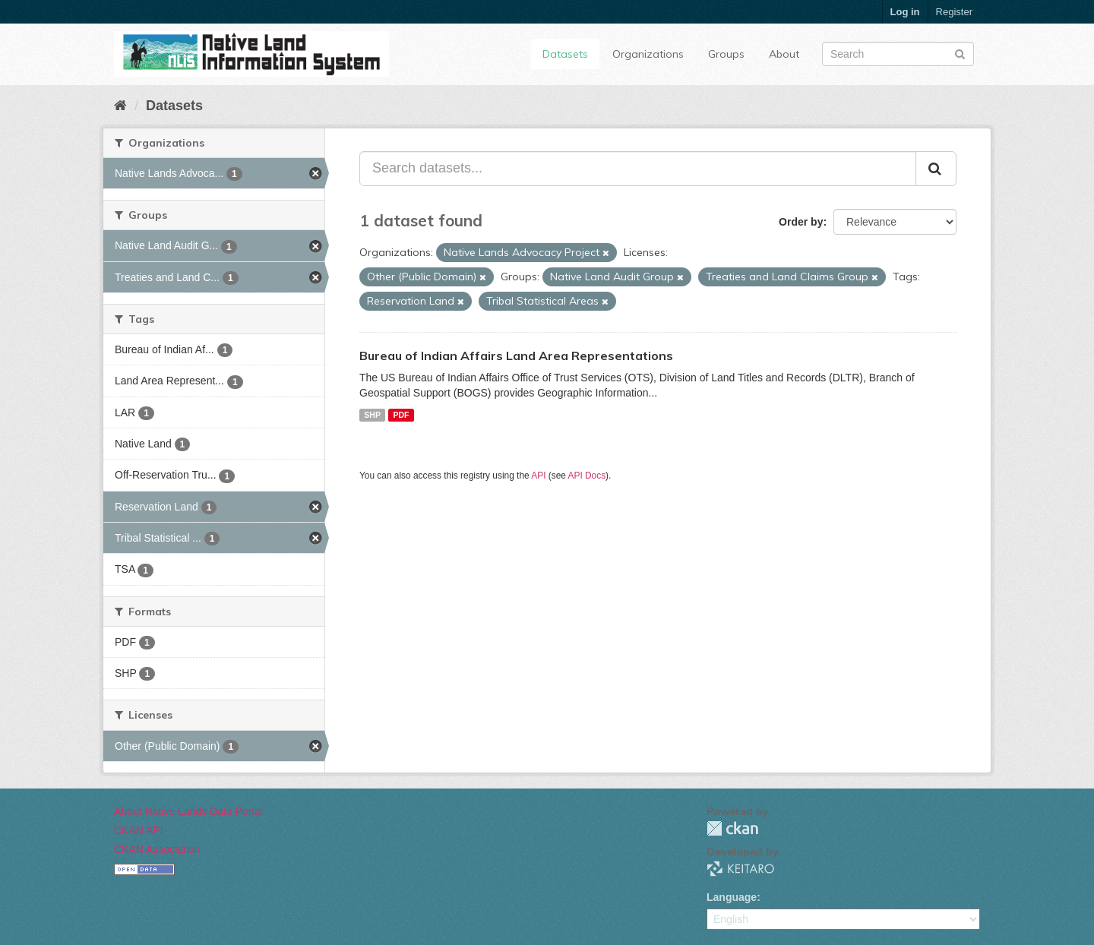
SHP (372, 414)
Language (732, 897)
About (784, 54)
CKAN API (138, 830)
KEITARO (741, 868)
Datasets (565, 54)
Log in (905, 11)
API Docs (587, 475)
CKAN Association (157, 849)
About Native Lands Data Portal (188, 811)
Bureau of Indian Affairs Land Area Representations (516, 355)
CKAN (732, 828)
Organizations (648, 54)
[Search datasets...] (637, 168)
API (538, 475)
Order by (801, 222)
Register (954, 11)
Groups (726, 54)
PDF (401, 414)
